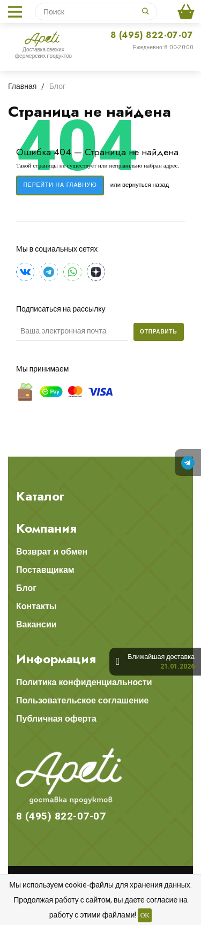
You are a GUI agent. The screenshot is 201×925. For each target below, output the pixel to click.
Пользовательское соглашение (82, 700)
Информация (56, 659)
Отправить (158, 332)
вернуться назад (145, 184)
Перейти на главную (59, 184)
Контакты (36, 606)
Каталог (40, 496)
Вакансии (36, 624)
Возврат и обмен (51, 552)
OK (145, 915)
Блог (26, 588)
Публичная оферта (56, 719)
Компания (46, 528)
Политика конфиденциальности (84, 682)
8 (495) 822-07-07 (151, 35)
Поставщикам (45, 570)
